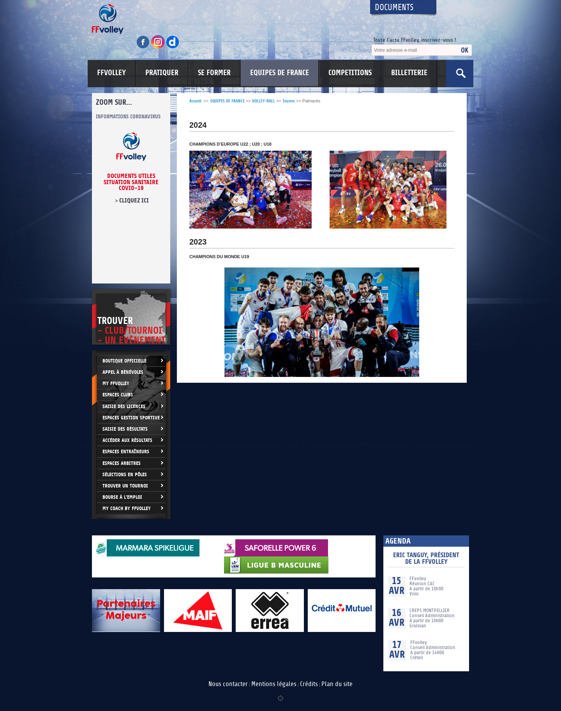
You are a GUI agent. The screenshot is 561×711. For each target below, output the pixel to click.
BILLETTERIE (409, 73)
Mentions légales (273, 684)
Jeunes (288, 101)
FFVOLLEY (111, 73)
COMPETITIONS (350, 73)
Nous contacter (228, 684)
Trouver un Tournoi (125, 486)
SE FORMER (214, 73)
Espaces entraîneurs (125, 451)
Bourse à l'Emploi (122, 497)
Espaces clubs (117, 395)
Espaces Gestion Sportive (131, 418)
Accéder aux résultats (127, 440)
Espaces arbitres (121, 463)
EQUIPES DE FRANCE (279, 73)
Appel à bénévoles (122, 372)
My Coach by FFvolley (126, 508)
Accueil (195, 101)
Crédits (309, 684)
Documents (394, 7)
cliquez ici (134, 200)
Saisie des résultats (125, 429)
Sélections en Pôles (124, 474)
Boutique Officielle (124, 361)
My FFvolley (115, 383)
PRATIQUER (161, 73)
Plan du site (337, 684)
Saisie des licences (123, 406)
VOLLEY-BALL (263, 101)
